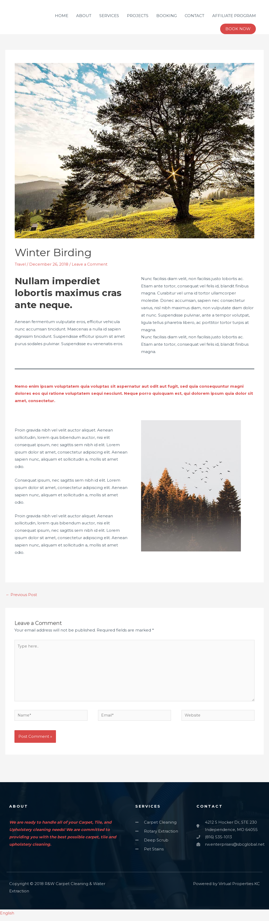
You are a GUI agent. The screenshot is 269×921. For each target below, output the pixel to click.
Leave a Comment (91, 264)
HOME (61, 15)
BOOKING (166, 15)
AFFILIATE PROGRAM (234, 15)
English (7, 917)
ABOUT (83, 15)
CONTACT (194, 15)
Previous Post (22, 594)
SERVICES (109, 15)
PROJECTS (137, 15)
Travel (21, 264)
